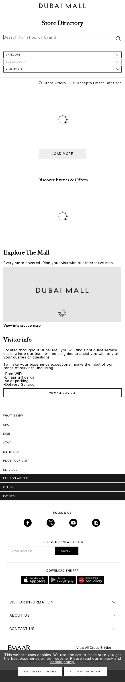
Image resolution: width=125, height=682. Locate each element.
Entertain (11, 451)
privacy (106, 658)
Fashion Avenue (16, 478)
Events (9, 496)
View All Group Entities (94, 647)
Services (10, 469)
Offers (8, 487)
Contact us (22, 628)
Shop (7, 424)
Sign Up (66, 550)
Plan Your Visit (16, 460)
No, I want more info (85, 671)
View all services (62, 393)
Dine (6, 433)
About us (19, 615)
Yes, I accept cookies (40, 671)
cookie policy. (62, 662)
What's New (13, 415)
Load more (62, 153)
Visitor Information (31, 602)
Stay (7, 442)
